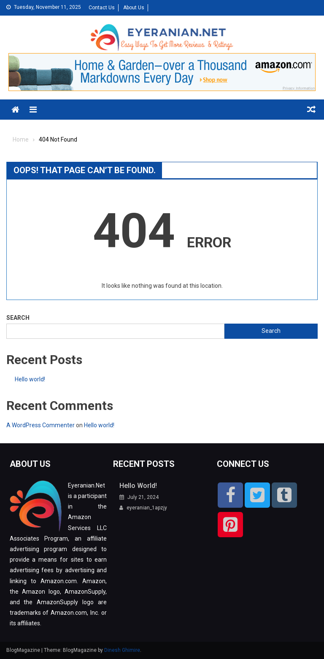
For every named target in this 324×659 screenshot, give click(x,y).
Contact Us (102, 8)
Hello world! (30, 379)
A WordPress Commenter (40, 425)
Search (18, 317)
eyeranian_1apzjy (147, 508)
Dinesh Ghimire (122, 650)
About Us (133, 8)
